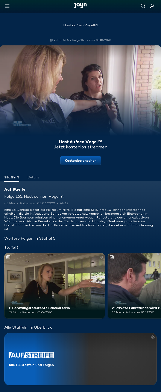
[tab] (11, 178)
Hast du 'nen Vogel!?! (80, 25)
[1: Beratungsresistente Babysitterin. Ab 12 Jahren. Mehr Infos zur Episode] (54, 286)
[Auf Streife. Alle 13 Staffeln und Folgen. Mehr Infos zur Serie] (80, 359)
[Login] (152, 6)
